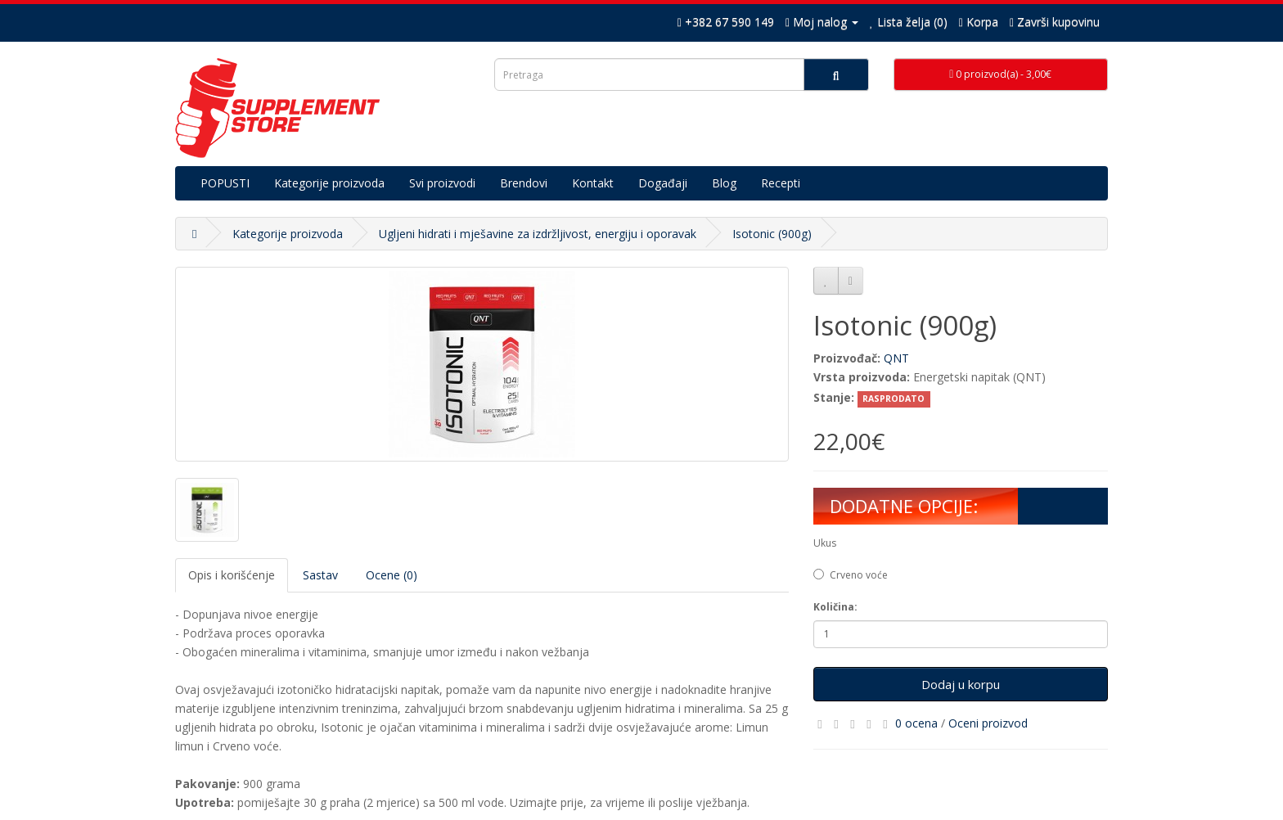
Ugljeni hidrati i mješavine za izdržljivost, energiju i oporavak (537, 233)
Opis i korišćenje (231, 575)
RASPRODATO (893, 398)
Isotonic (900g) (772, 233)
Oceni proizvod (988, 723)
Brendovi (523, 183)
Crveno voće (850, 575)
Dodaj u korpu (960, 684)
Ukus (824, 543)
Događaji (662, 183)
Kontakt (593, 183)
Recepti (780, 183)
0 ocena (916, 723)
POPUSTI (225, 183)
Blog (724, 183)
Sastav (320, 575)
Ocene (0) (391, 575)
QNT (896, 358)
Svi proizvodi (442, 183)
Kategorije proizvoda (329, 183)
